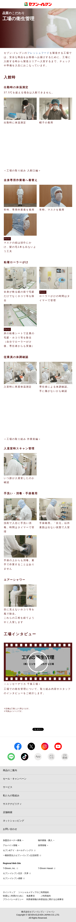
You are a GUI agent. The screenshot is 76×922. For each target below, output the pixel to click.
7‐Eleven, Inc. (9, 868)
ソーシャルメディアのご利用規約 (33, 892)
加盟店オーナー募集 (12, 840)
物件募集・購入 (45, 840)
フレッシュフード (38, 53)
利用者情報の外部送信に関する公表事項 (44, 899)
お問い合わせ (10, 829)
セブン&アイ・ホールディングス (18, 850)
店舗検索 (7, 812)
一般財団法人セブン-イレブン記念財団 (21, 855)
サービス (7, 787)
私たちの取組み (11, 795)
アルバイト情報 (10, 845)
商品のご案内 (10, 770)
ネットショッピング (13, 820)
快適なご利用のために (13, 896)
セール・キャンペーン (14, 778)
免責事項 (30, 896)
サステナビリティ (12, 804)
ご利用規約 (45, 896)
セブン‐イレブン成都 (12, 878)
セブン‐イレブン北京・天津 (15, 873)
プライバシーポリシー (13, 899)
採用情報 (42, 845)
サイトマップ (9, 892)
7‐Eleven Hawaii (45, 868)
